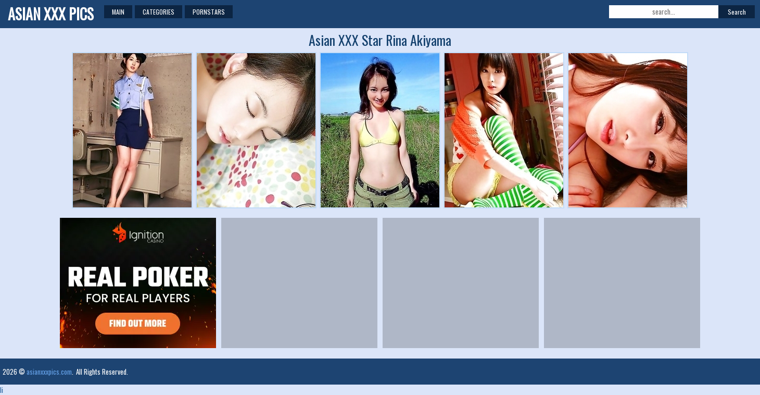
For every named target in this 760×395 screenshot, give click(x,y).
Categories (158, 11)
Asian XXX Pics (51, 13)
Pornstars (209, 11)
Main (118, 11)
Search (737, 11)
